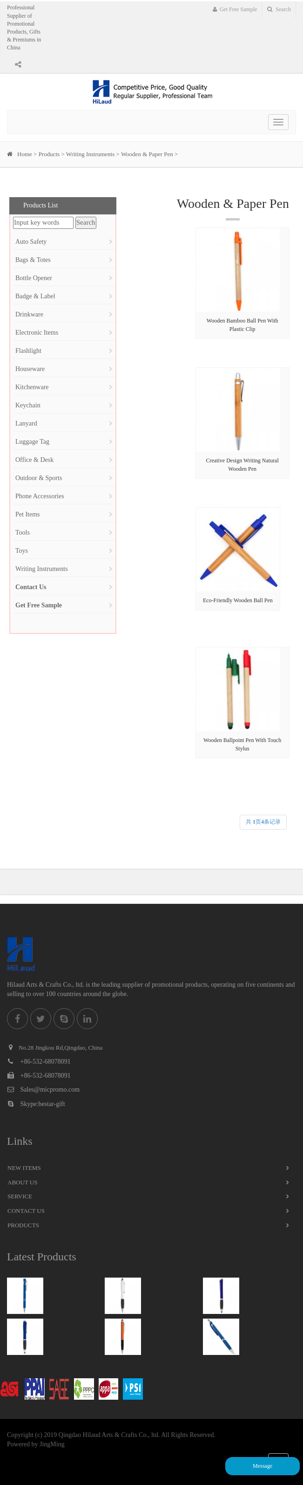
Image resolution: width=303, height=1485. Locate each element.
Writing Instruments (90, 154)
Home (24, 154)
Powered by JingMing (36, 1444)
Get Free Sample (235, 9)
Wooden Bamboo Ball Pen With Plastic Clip (242, 324)
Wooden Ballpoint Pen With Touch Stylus (242, 744)
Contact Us (26, 1210)
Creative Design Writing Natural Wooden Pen (242, 464)
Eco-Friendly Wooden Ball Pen (238, 600)
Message (262, 1466)
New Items (24, 1167)
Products (49, 154)
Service (19, 1196)
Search (279, 9)
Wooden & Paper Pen (147, 154)
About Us (22, 1182)
